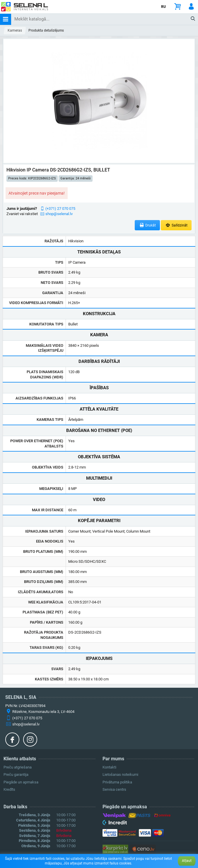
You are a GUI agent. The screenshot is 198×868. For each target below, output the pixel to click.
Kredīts (9, 789)
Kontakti (109, 767)
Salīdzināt (176, 225)
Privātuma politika (117, 782)
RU (163, 7)
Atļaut (187, 861)
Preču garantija (16, 774)
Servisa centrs (114, 789)
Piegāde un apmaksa (21, 782)
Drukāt (147, 225)
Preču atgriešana (18, 767)
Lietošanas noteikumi (120, 774)
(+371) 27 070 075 (60, 208)
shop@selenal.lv (59, 214)
